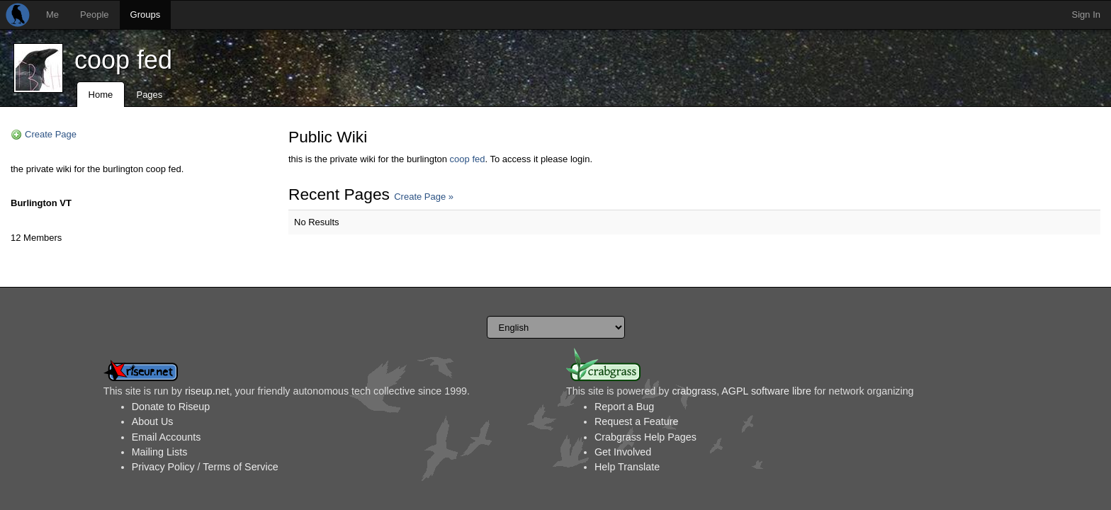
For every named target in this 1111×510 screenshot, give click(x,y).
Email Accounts (166, 437)
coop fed (123, 59)
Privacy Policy (163, 466)
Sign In (1086, 14)
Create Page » (423, 196)
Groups (145, 14)
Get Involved (622, 452)
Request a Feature (636, 421)
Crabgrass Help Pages (645, 437)
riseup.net (207, 391)
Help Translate (627, 466)
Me (52, 14)
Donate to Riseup (171, 406)
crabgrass (694, 391)
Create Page (51, 134)
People (94, 14)
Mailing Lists (160, 452)
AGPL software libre (766, 391)
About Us (153, 421)
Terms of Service (240, 466)
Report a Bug (624, 406)
